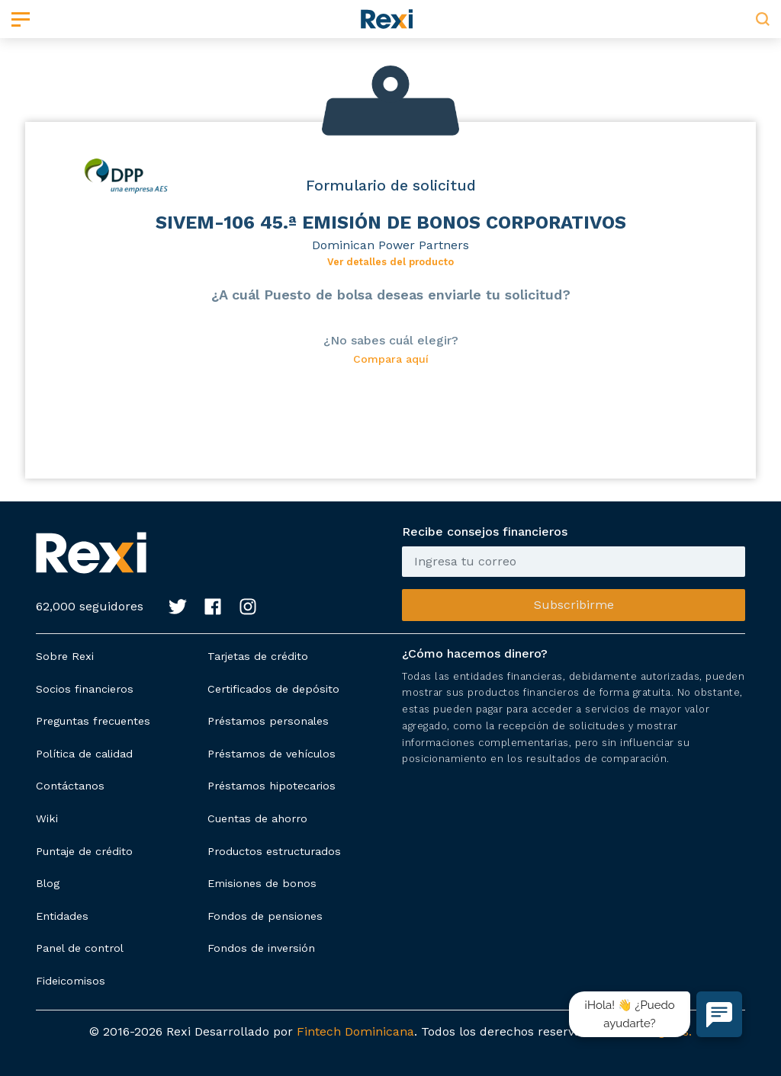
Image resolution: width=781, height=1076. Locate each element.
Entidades (62, 916)
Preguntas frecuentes (93, 721)
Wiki (47, 818)
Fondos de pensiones (265, 916)
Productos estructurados (274, 851)
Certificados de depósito (273, 689)
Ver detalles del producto (390, 261)
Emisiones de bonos (262, 883)
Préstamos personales (268, 721)
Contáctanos (70, 786)
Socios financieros (84, 689)
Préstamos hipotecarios (271, 786)
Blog (47, 883)
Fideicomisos (70, 981)
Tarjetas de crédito (257, 656)
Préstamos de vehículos (271, 754)
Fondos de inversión (261, 948)
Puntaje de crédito (84, 851)
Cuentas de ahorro (257, 818)
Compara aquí (391, 359)
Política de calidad (84, 754)
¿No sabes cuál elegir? (390, 340)
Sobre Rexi (65, 656)
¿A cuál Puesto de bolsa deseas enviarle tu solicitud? (390, 295)
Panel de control (80, 948)
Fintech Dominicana (355, 1031)
